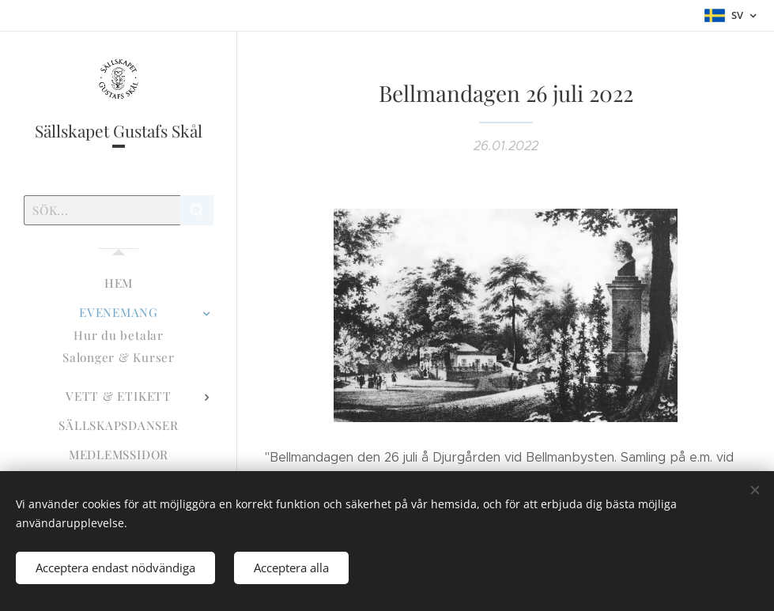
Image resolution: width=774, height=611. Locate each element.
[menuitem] (118, 283)
